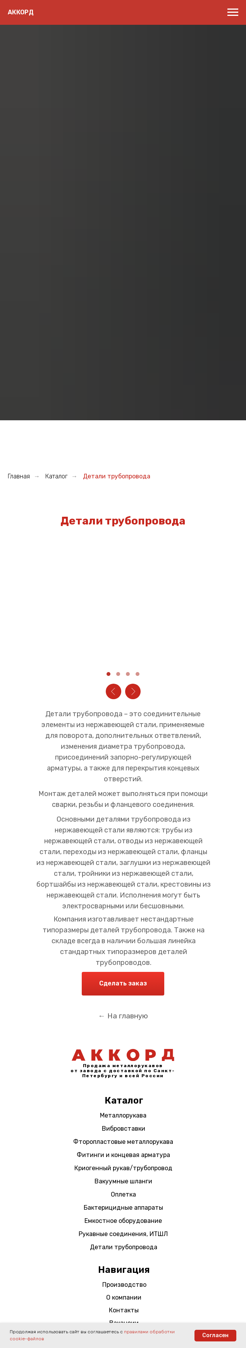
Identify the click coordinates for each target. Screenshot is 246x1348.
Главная (19, 476)
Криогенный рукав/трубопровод (123, 1168)
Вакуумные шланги (123, 1181)
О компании (123, 1297)
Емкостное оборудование (123, 1220)
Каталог (56, 476)
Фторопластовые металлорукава (123, 1141)
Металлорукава (123, 1115)
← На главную (123, 1015)
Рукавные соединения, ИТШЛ (123, 1234)
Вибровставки (123, 1128)
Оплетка (123, 1194)
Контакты (124, 1310)
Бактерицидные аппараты (123, 1207)
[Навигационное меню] (232, 12)
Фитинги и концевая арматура (123, 1155)
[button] (123, 984)
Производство (124, 1284)
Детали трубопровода (123, 1247)
